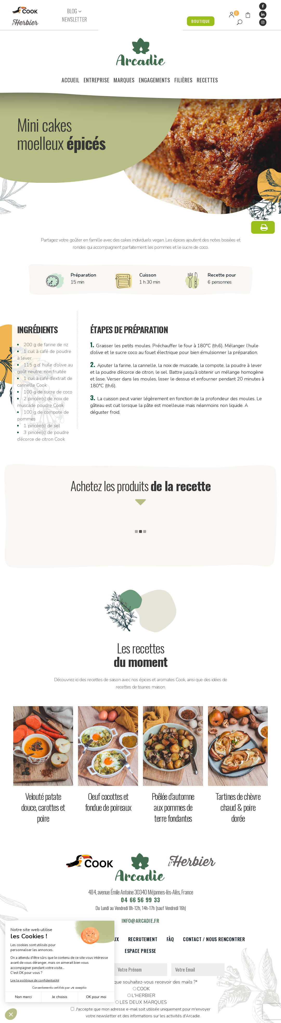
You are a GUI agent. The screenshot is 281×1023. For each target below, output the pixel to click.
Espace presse (140, 921)
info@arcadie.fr (140, 890)
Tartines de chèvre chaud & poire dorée (237, 777)
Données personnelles (80, 1016)
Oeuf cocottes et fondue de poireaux (108, 771)
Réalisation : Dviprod (157, 1016)
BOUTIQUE (199, 21)
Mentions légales (118, 1016)
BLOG (72, 11)
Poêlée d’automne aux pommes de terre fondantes (173, 777)
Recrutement (143, 909)
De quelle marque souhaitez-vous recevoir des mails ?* (140, 952)
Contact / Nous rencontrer (214, 909)
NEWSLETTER (74, 19)
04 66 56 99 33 (140, 869)
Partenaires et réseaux (93, 909)
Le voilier (46, 909)
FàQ (170, 909)
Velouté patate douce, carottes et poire (43, 777)
